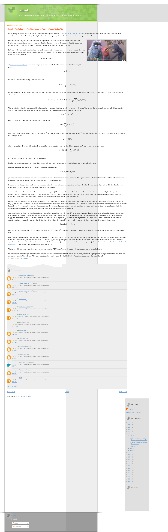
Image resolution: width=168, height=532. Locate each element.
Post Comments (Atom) (24, 396)
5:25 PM (14, 374)
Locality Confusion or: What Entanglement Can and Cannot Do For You (35, 29)
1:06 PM (14, 303)
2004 (130, 481)
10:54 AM (15, 318)
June (131, 446)
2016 (130, 459)
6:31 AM (14, 342)
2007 (130, 474)
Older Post (123, 392)
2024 (130, 425)
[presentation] (46, 58)
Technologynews (24, 346)
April (131, 450)
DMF (20, 378)
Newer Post (11, 392)
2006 (130, 476)
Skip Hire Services (24, 306)
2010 (130, 468)
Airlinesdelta (22, 330)
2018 (130, 455)
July (131, 436)
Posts (15, 523)
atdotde (24, 10)
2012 (130, 463)
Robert (131, 409)
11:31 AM (15, 310)
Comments (17, 526)
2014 (130, 461)
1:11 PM (14, 334)
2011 (130, 465)
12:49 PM (15, 326)
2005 (130, 479)
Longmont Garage (24, 362)
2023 (130, 427)
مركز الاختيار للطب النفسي (26, 283)
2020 (130, 433)
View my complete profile (133, 412)
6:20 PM (14, 287)
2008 (130, 472)
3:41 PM (14, 382)
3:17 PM (14, 366)
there (25, 65)
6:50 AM (14, 358)
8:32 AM (14, 295)
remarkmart (22, 338)
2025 (130, 422)
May (131, 448)
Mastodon (14, 515)
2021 (130, 431)
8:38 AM (14, 350)
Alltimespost (22, 314)
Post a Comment (11, 386)
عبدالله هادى (22, 299)
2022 (130, 429)
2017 (130, 457)
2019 (130, 452)
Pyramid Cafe (23, 370)
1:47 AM (14, 279)
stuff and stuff (16, 65)
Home (67, 392)
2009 (130, 470)
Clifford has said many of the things (72, 33)
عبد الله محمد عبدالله (25, 275)
